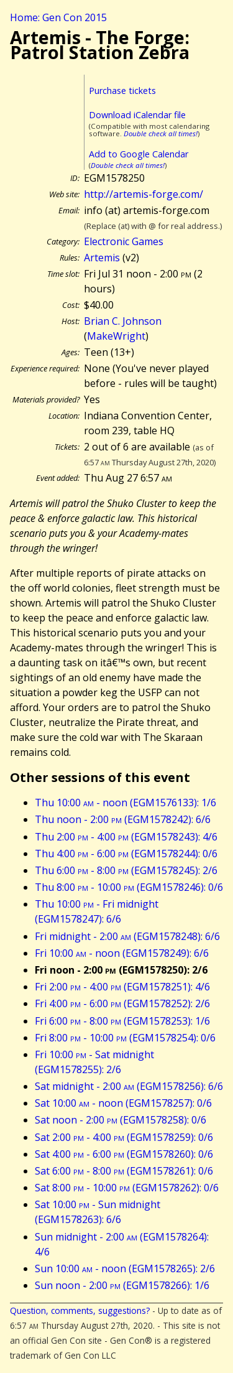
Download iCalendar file (137, 115)
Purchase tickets (122, 90)
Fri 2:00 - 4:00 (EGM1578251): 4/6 (122, 987)
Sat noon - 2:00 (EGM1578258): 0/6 (120, 1120)
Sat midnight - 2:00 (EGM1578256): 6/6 (129, 1086)
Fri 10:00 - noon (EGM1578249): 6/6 (122, 953)
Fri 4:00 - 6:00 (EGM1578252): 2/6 (122, 1003)
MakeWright (116, 336)
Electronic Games (123, 241)
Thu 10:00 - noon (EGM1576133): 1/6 (125, 802)
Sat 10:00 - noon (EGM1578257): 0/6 (123, 1103)
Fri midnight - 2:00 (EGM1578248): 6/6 (127, 936)
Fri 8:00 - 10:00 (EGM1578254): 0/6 (125, 1038)
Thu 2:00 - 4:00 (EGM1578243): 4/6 (126, 837)
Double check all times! (161, 133)
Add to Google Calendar (138, 154)
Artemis (102, 257)
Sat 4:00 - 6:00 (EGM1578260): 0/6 (124, 1154)
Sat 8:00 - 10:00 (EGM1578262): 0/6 (127, 1187)
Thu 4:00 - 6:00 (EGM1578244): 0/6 (126, 853)
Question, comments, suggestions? (80, 1310)
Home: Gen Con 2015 (58, 17)
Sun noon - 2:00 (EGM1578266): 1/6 (122, 1285)
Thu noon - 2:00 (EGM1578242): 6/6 (123, 819)
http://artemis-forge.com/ (143, 194)
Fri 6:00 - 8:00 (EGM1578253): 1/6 (122, 1021)
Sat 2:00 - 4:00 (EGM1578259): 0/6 (124, 1137)
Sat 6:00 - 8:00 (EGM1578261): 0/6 (124, 1171)
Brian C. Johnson (123, 321)
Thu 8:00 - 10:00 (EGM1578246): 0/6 (129, 887)
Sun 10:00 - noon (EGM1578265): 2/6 (125, 1268)
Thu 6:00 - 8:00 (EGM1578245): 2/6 (126, 870)
